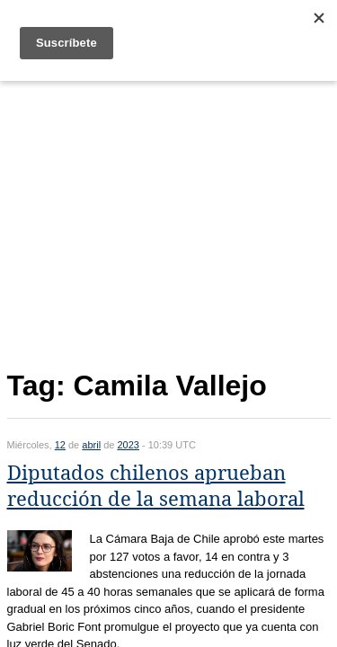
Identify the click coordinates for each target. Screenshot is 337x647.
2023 (127, 444)
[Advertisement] (169, 221)
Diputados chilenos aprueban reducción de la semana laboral (156, 486)
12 (60, 444)
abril (91, 444)
